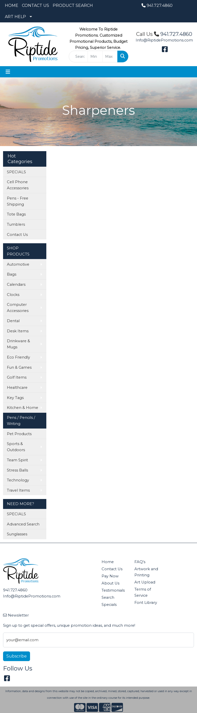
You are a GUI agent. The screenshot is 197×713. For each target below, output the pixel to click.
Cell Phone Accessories (18, 185)
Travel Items (18, 490)
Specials (109, 604)
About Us (110, 583)
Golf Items (16, 377)
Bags (11, 274)
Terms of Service (142, 592)
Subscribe (16, 656)
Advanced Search (23, 524)
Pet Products (19, 434)
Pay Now (110, 576)
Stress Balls (17, 470)
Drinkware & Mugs (18, 344)
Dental (13, 321)
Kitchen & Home (22, 407)
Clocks (13, 294)
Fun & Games (19, 367)
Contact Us (17, 234)
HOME (11, 5)
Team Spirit (17, 460)
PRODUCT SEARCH (73, 5)
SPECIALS (16, 172)
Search (108, 597)
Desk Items (18, 331)
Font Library (145, 602)
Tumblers (16, 224)
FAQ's (139, 562)
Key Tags (15, 397)
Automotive (18, 264)
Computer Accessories (18, 307)
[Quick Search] (78, 56)
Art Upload (144, 582)
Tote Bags (16, 214)
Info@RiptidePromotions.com (164, 40)
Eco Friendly (18, 357)
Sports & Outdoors (16, 446)
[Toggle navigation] (8, 71)
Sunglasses (17, 534)
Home (108, 562)
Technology (18, 480)
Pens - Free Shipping (17, 201)
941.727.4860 (157, 5)
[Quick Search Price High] (110, 56)
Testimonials (113, 590)
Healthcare (17, 387)
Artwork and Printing (146, 572)
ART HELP (15, 16)
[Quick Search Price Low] (95, 56)
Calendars (16, 284)
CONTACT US (35, 5)
